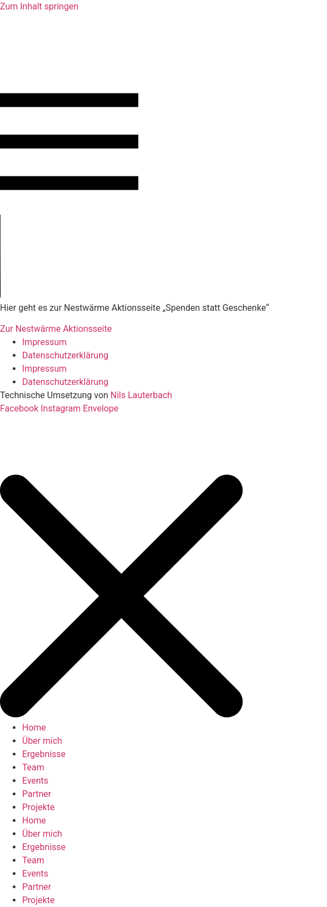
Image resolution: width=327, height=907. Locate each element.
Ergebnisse (44, 754)
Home (34, 727)
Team (33, 767)
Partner (36, 794)
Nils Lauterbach (143, 395)
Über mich (42, 741)
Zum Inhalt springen (39, 6)
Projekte (38, 807)
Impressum (44, 342)
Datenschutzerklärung (65, 355)
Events (35, 780)
